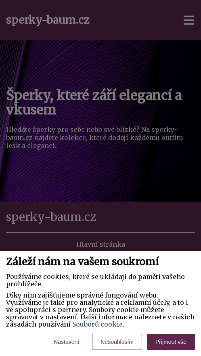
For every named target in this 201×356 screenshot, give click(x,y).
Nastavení (66, 342)
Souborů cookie (97, 324)
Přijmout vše (170, 342)
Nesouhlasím (117, 342)
